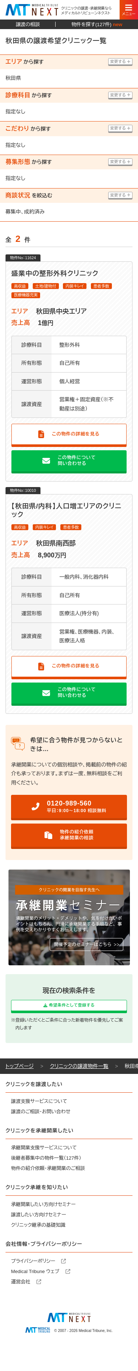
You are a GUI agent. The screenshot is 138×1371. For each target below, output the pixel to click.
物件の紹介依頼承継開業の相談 (69, 853)
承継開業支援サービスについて (44, 1171)
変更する (117, 62)
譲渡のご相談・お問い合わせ (40, 1135)
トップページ (19, 1090)
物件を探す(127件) (96, 24)
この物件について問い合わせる (68, 473)
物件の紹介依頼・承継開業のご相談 (48, 1192)
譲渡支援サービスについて (39, 1125)
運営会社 (26, 1305)
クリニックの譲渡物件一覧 (79, 1090)
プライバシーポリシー (38, 1285)
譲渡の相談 (28, 24)
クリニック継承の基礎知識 (38, 1249)
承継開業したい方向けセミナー (43, 1228)
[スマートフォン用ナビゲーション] (129, 10)
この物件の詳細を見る (69, 445)
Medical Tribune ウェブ (40, 1295)
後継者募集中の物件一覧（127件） (46, 1182)
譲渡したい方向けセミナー (38, 1238)
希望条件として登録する (69, 1026)
